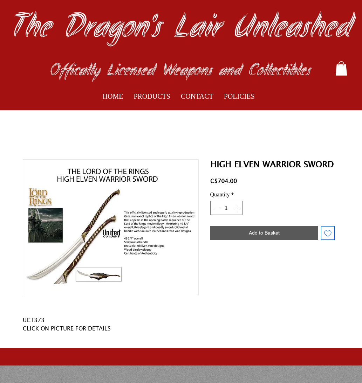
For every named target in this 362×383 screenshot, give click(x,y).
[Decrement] (216, 208)
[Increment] (236, 208)
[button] (341, 68)
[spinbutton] (226, 208)
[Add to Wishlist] (328, 233)
